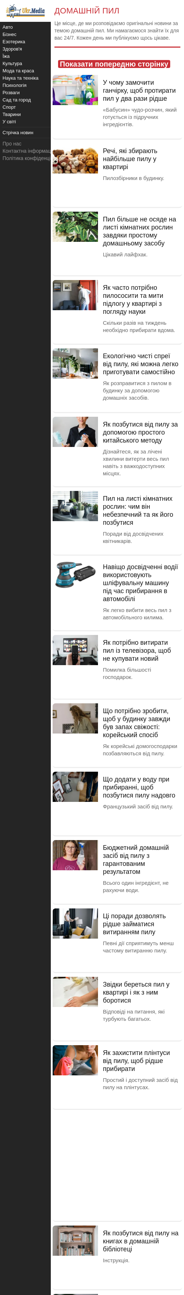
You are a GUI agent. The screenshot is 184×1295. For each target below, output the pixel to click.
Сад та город (17, 100)
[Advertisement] (117, 1164)
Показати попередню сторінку (114, 64)
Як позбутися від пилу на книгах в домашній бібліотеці (141, 1241)
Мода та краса (18, 70)
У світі (9, 121)
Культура (12, 63)
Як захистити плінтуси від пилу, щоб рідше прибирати (136, 1060)
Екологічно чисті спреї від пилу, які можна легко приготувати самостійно (141, 364)
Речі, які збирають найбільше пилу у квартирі (130, 159)
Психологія (14, 85)
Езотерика (14, 41)
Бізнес (9, 34)
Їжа (6, 56)
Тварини (12, 114)
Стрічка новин (18, 132)
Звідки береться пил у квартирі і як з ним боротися (136, 992)
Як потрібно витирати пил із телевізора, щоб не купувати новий (137, 650)
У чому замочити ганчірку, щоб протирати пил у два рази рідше (139, 90)
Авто (8, 27)
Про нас (12, 144)
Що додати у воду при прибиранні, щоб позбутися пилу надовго (139, 787)
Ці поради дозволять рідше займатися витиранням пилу (134, 924)
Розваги (11, 92)
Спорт (9, 107)
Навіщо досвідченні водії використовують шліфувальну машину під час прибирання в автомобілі (140, 583)
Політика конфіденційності (34, 158)
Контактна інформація (29, 151)
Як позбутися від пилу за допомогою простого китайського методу (140, 432)
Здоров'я (12, 49)
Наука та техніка (20, 78)
